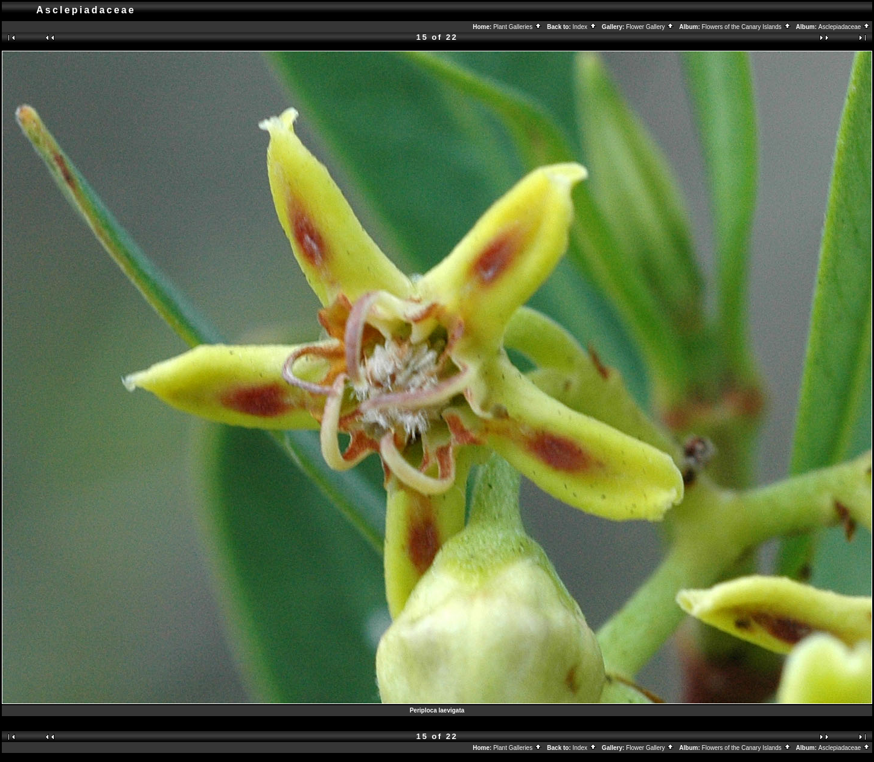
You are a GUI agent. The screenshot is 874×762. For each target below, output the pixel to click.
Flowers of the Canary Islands (746, 27)
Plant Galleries (517, 27)
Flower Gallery (650, 27)
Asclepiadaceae (844, 27)
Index (585, 27)
